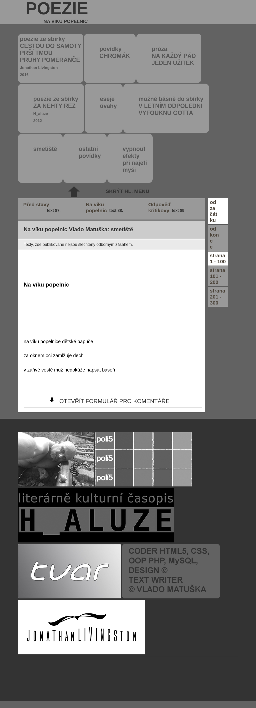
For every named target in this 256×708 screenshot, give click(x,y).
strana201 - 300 (217, 297)
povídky (114, 52)
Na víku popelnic (105, 208)
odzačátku (213, 211)
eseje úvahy (108, 102)
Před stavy (42, 208)
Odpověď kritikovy (167, 208)
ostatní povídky (90, 152)
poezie (57, 12)
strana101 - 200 (217, 276)
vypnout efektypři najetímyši (135, 159)
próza (174, 56)
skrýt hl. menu (127, 191)
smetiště (45, 149)
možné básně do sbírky (171, 106)
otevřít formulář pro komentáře (114, 401)
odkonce (214, 238)
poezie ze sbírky (50, 56)
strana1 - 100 (218, 258)
